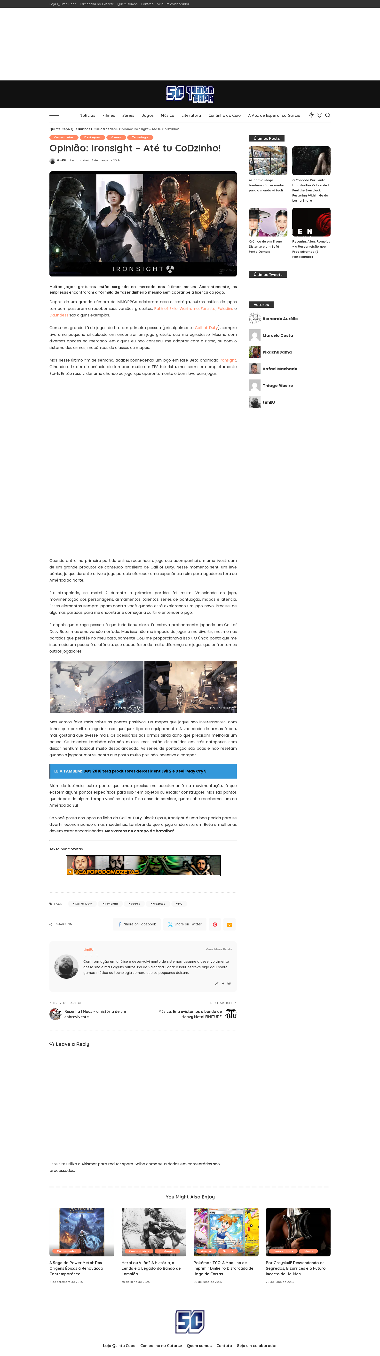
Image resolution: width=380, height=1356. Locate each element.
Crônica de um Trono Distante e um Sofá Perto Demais (265, 246)
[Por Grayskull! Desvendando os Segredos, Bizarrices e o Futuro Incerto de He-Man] (298, 1231)
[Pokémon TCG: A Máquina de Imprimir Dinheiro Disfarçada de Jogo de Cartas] (226, 1231)
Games (117, 137)
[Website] (217, 983)
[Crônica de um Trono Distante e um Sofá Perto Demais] (268, 222)
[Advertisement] (190, 44)
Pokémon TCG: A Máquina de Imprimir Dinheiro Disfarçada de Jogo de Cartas (224, 1268)
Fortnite (208, 308)
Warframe (188, 308)
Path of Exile (165, 308)
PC (180, 903)
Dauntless (58, 315)
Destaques (93, 137)
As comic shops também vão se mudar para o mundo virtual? (266, 185)
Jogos (135, 903)
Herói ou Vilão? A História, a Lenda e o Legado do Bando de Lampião (151, 1268)
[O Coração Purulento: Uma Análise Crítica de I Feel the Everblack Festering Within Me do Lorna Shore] (311, 160)
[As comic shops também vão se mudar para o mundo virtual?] (268, 160)
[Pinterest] (215, 924)
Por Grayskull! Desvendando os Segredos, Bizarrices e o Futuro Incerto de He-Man (296, 1268)
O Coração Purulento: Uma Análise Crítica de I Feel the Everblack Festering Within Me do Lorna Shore (310, 190)
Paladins (225, 308)
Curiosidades (64, 137)
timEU (61, 160)
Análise (206, 1250)
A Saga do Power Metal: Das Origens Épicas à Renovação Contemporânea (76, 1268)
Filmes (309, 1250)
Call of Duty (206, 327)
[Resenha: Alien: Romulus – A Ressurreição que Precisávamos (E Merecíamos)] (311, 222)
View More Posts (219, 949)
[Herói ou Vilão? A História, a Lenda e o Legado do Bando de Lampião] (154, 1231)
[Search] (328, 115)
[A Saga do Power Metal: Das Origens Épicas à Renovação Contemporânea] (81, 1231)
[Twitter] (184, 924)
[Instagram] (229, 983)
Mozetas (159, 903)
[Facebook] (137, 924)
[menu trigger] (56, 115)
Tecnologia (141, 137)
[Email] (229, 924)
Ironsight (227, 360)
